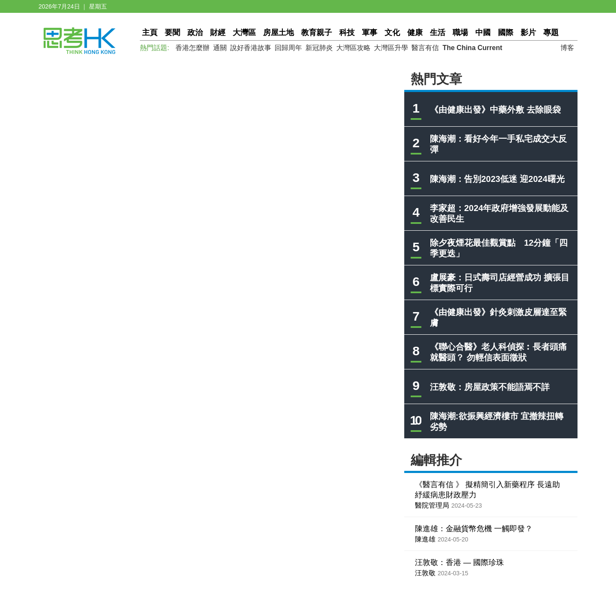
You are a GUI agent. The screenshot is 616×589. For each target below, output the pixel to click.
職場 (460, 32)
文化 (392, 32)
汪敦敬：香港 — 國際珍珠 (459, 562)
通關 (220, 47)
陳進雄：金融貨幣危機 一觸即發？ (474, 528)
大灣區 (244, 32)
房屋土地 (278, 32)
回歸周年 (288, 47)
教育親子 (316, 32)
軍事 (369, 32)
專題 (551, 32)
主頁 (149, 32)
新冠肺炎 (319, 47)
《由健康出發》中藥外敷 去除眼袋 (495, 109)
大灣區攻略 (353, 47)
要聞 (172, 32)
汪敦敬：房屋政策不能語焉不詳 (490, 387)
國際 (505, 32)
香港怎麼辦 (192, 47)
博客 (567, 47)
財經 (217, 32)
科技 (347, 32)
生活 (437, 32)
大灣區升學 (391, 47)
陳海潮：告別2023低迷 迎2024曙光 (497, 179)
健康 (415, 32)
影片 (528, 32)
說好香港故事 (250, 47)
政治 (195, 32)
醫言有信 (425, 47)
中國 (483, 32)
